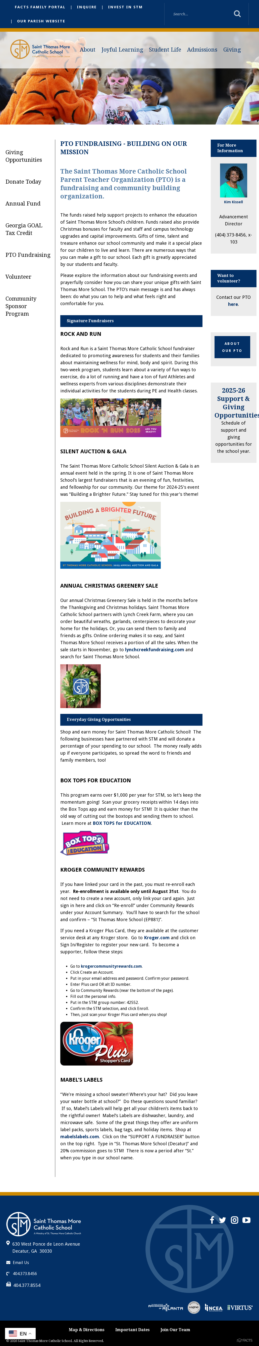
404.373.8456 (21, 1273)
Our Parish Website (41, 21)
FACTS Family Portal (40, 7)
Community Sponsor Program (21, 306)
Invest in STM (125, 7)
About (87, 50)
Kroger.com (157, 937)
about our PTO (232, 347)
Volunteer (18, 277)
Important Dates (132, 1329)
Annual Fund (23, 203)
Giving (232, 50)
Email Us (17, 1262)
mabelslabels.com (79, 1136)
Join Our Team (175, 1329)
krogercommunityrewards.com (111, 966)
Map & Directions (87, 1329)
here (233, 304)
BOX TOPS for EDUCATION (122, 823)
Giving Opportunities (24, 156)
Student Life (165, 50)
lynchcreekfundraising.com (154, 649)
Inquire (87, 7)
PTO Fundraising (28, 255)
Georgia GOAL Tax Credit (24, 229)
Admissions (202, 50)
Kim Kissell (233, 202)
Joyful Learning (122, 50)
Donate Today (23, 182)
